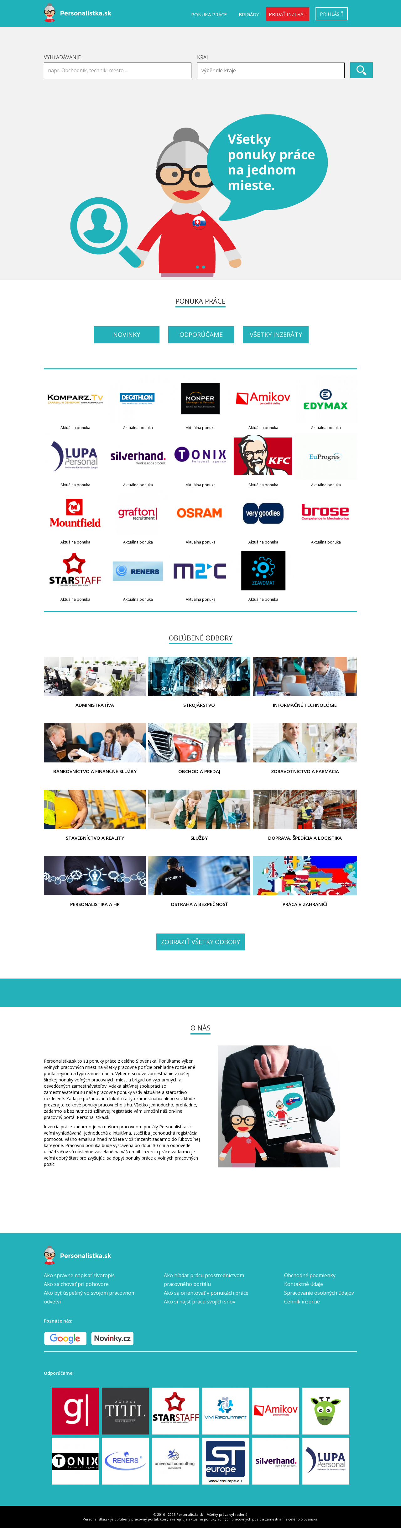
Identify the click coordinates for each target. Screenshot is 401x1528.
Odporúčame (201, 334)
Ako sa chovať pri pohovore (76, 1284)
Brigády (249, 14)
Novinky (126, 334)
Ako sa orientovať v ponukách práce (206, 1292)
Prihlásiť (331, 14)
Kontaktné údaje (303, 1284)
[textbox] (272, 70)
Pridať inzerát (287, 14)
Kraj (202, 57)
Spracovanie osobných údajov (319, 1292)
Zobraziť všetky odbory (200, 942)
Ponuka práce (209, 14)
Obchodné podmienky (310, 1275)
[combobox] (271, 70)
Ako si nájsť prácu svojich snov (199, 1301)
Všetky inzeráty (276, 334)
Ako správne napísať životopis (79, 1275)
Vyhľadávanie (62, 57)
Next (349, 196)
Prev (52, 196)
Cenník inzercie (302, 1301)
